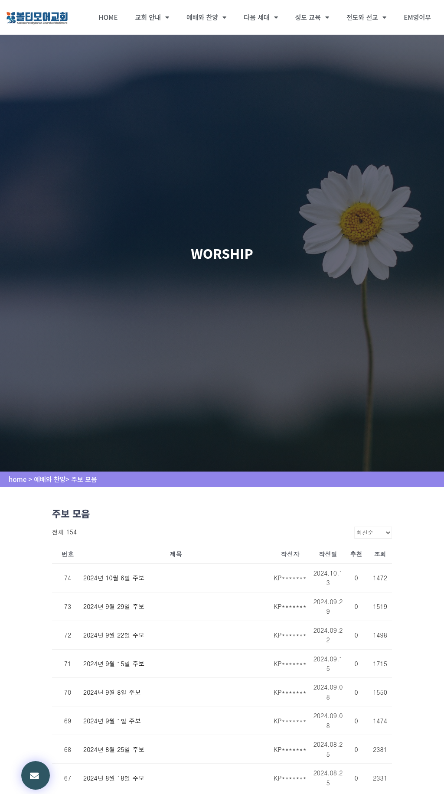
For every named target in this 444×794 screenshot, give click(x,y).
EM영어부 (417, 17)
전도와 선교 (366, 17)
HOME (108, 17)
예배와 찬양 (206, 17)
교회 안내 (152, 17)
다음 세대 (261, 17)
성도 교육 (312, 17)
